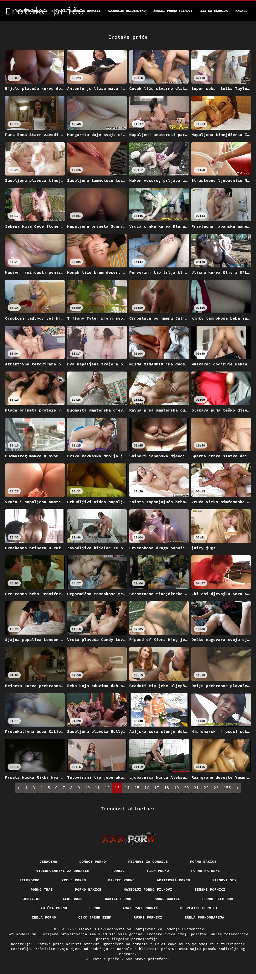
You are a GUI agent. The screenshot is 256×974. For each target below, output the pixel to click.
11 (97, 787)
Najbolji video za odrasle (76, 11)
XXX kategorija (214, 11)
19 (176, 787)
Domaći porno (92, 861)
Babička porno (52, 908)
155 (227, 787)
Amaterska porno (173, 880)
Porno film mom (217, 899)
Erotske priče (105, 959)
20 (186, 787)
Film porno (158, 870)
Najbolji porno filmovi (148, 889)
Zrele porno (74, 880)
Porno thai (42, 889)
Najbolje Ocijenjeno (127, 11)
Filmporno (29, 880)
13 (117, 787)
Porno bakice (203, 861)
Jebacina (48, 861)
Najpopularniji (30, 11)
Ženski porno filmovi (173, 11)
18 (166, 787)
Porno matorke (205, 870)
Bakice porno (121, 880)
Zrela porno (44, 917)
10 (87, 787)
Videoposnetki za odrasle (62, 870)
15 (137, 787)
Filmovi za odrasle (148, 861)
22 (206, 787)
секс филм (73, 899)
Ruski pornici (148, 917)
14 (126, 787)
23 (216, 787)
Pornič (118, 870)
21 (196, 787)
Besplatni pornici (199, 908)
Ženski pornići (209, 889)
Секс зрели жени (94, 917)
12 (107, 787)
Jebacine (31, 899)
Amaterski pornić (140, 908)
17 (156, 787)
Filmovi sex (224, 880)
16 (146, 787)
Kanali (241, 11)
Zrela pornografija (204, 917)
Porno (94, 908)
